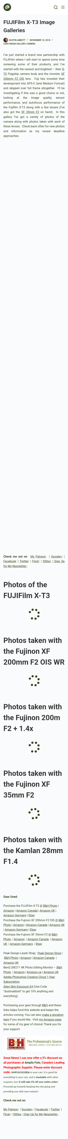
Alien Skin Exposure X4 (18, 986)
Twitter (24, 561)
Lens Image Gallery (14, 43)
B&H (45, 1005)
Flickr (35, 561)
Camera (30, 43)
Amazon (8, 910)
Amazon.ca (34, 972)
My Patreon (38, 556)
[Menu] (63, 7)
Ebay (31, 915)
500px (47, 561)
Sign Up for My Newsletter (40, 1114)
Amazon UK (47, 910)
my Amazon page (50, 1019)
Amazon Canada (27, 910)
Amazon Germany (14, 915)
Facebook (9, 561)
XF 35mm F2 (30, 112)
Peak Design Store (49, 953)
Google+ (56, 556)
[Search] (56, 7)
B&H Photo (50, 906)
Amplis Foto (32, 1062)
